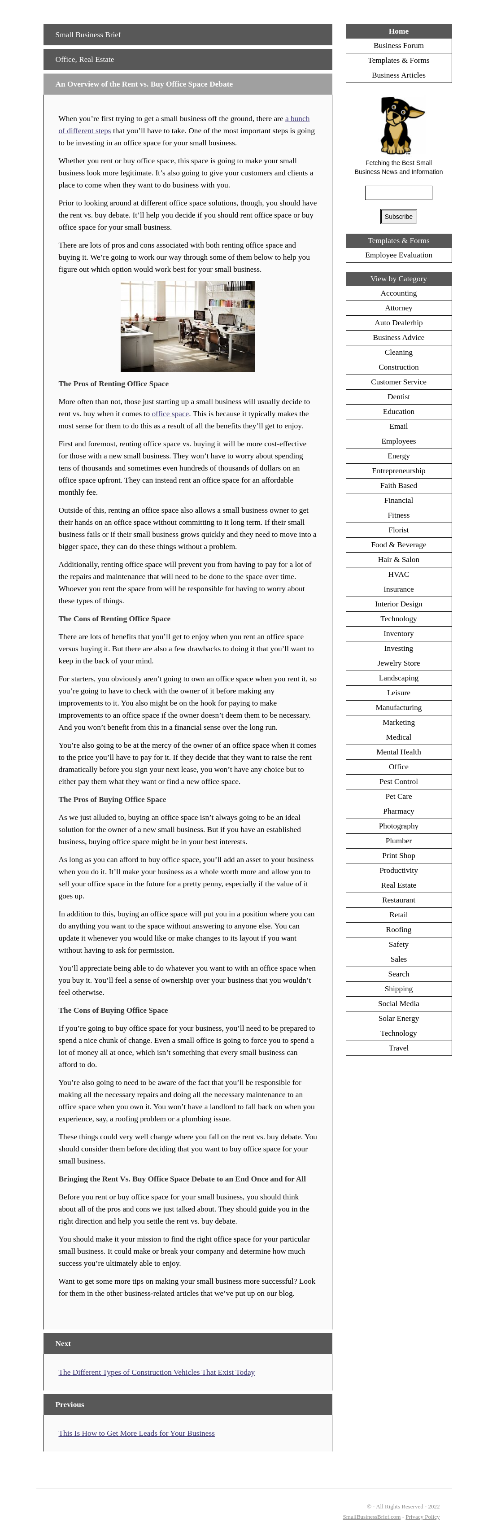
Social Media (398, 1003)
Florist (398, 530)
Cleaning (399, 352)
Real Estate (96, 59)
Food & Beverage (398, 544)
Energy (399, 456)
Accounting (399, 293)
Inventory (398, 633)
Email (398, 426)
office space (170, 414)
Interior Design (398, 604)
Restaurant (398, 900)
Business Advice (398, 337)
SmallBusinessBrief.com (372, 1516)
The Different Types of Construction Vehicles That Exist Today (156, 1372)
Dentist (399, 396)
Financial (398, 500)
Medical (399, 737)
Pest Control (398, 781)
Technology (398, 618)
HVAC (399, 574)
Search (398, 974)
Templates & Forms (398, 60)
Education (398, 411)
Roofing (399, 929)
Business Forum (399, 45)
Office (65, 59)
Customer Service (399, 382)
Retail (398, 915)
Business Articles (399, 75)
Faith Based (398, 485)
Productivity (398, 870)
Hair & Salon (398, 559)
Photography (399, 826)
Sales (399, 959)
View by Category (398, 279)
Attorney (399, 308)
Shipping (399, 989)
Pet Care (398, 796)
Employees (399, 441)
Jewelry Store (399, 663)
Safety (399, 944)
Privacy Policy (422, 1516)
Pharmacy (398, 811)
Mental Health (398, 752)
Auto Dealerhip (399, 322)
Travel (399, 1048)
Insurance (398, 589)
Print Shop (398, 855)
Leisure (398, 693)
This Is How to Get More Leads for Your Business (136, 1433)
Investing (399, 648)
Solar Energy (399, 1018)
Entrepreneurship (398, 470)
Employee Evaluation (398, 255)
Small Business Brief (88, 35)
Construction (399, 367)
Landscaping (399, 678)
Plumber (399, 841)
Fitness (399, 515)
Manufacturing (399, 707)
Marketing (399, 722)
